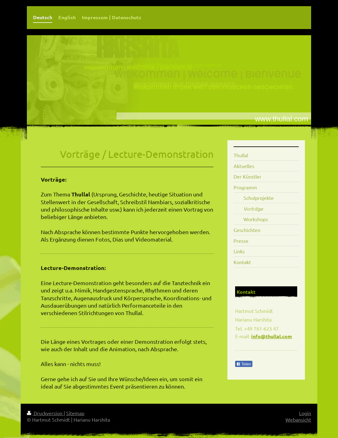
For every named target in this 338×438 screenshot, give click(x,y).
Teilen (243, 364)
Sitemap (75, 413)
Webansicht (298, 419)
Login (305, 413)
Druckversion (45, 413)
